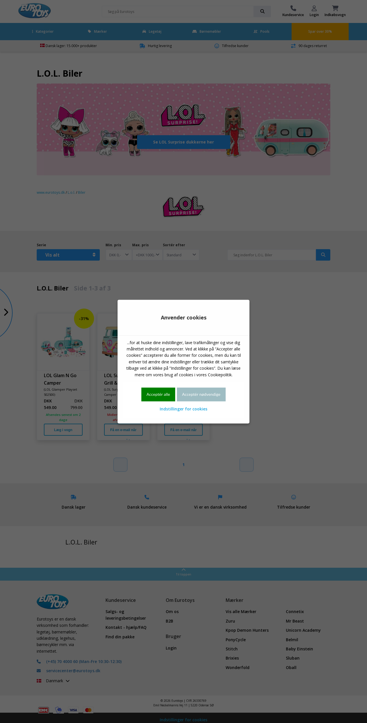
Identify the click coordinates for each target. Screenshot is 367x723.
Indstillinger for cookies (183, 409)
